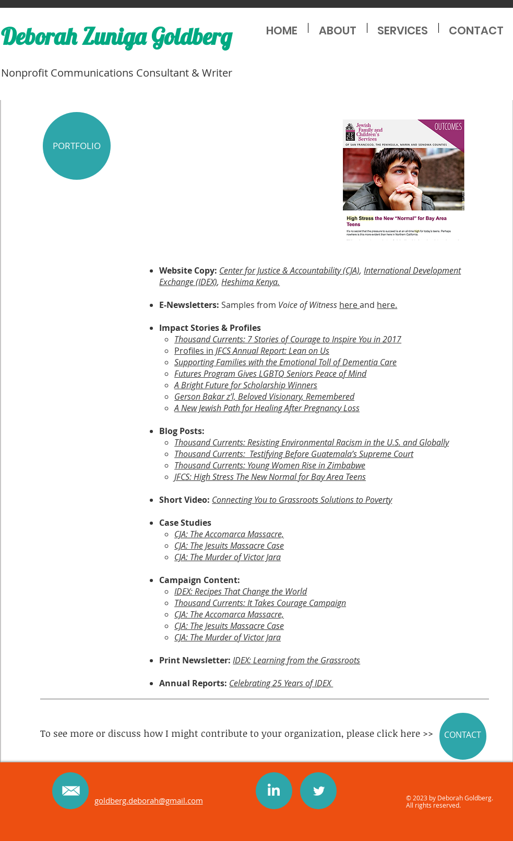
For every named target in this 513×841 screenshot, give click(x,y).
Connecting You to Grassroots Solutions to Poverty (302, 499)
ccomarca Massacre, (247, 534)
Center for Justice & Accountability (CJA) (289, 270)
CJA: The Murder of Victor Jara (227, 557)
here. (387, 305)
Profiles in (216, 350)
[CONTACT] (463, 736)
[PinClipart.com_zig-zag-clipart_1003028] (274, 790)
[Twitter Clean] (319, 791)
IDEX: (184, 591)
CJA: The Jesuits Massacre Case (229, 545)
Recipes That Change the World (251, 591)
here (349, 305)
